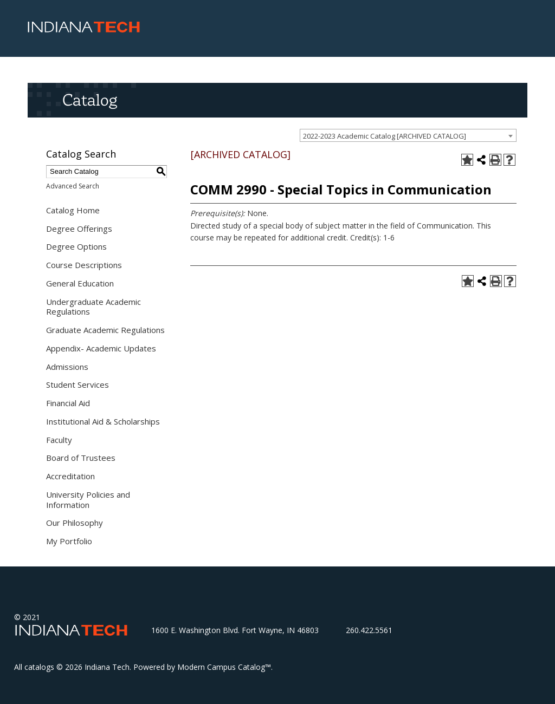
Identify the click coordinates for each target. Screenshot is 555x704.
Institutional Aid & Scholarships (103, 421)
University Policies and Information (88, 499)
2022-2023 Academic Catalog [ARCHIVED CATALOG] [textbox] (384, 136)
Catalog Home (73, 210)
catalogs (39, 667)
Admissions (67, 366)
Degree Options (76, 246)
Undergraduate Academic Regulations (93, 306)
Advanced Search (72, 186)
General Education (80, 283)
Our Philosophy (74, 522)
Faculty (59, 439)
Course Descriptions (84, 264)
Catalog (89, 99)
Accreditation (70, 476)
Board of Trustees (80, 457)
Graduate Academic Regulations (105, 329)
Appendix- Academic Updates (101, 348)
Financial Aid (68, 402)
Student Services (77, 384)
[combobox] (408, 135)
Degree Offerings (79, 228)
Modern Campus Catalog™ (224, 667)
